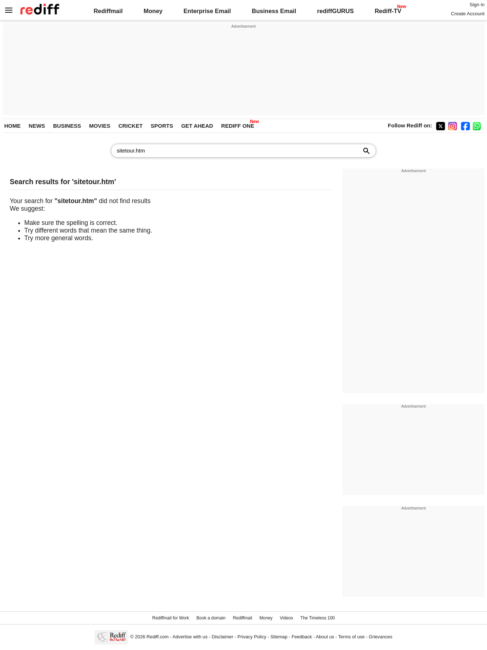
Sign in (477, 4)
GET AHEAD (197, 126)
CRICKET (130, 126)
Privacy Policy (251, 636)
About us (325, 636)
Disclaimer (222, 636)
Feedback (302, 636)
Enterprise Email (207, 11)
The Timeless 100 (317, 618)
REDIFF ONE (237, 126)
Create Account (467, 13)
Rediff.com (158, 636)
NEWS (37, 126)
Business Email (274, 11)
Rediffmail (108, 11)
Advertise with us (189, 636)
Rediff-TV (388, 11)
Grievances (380, 636)
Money (153, 11)
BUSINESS (67, 126)
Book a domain (210, 618)
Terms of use (351, 636)
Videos (286, 618)
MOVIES (99, 126)
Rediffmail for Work (170, 618)
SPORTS (162, 126)
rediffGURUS (335, 11)
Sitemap (279, 636)
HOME (12, 126)
